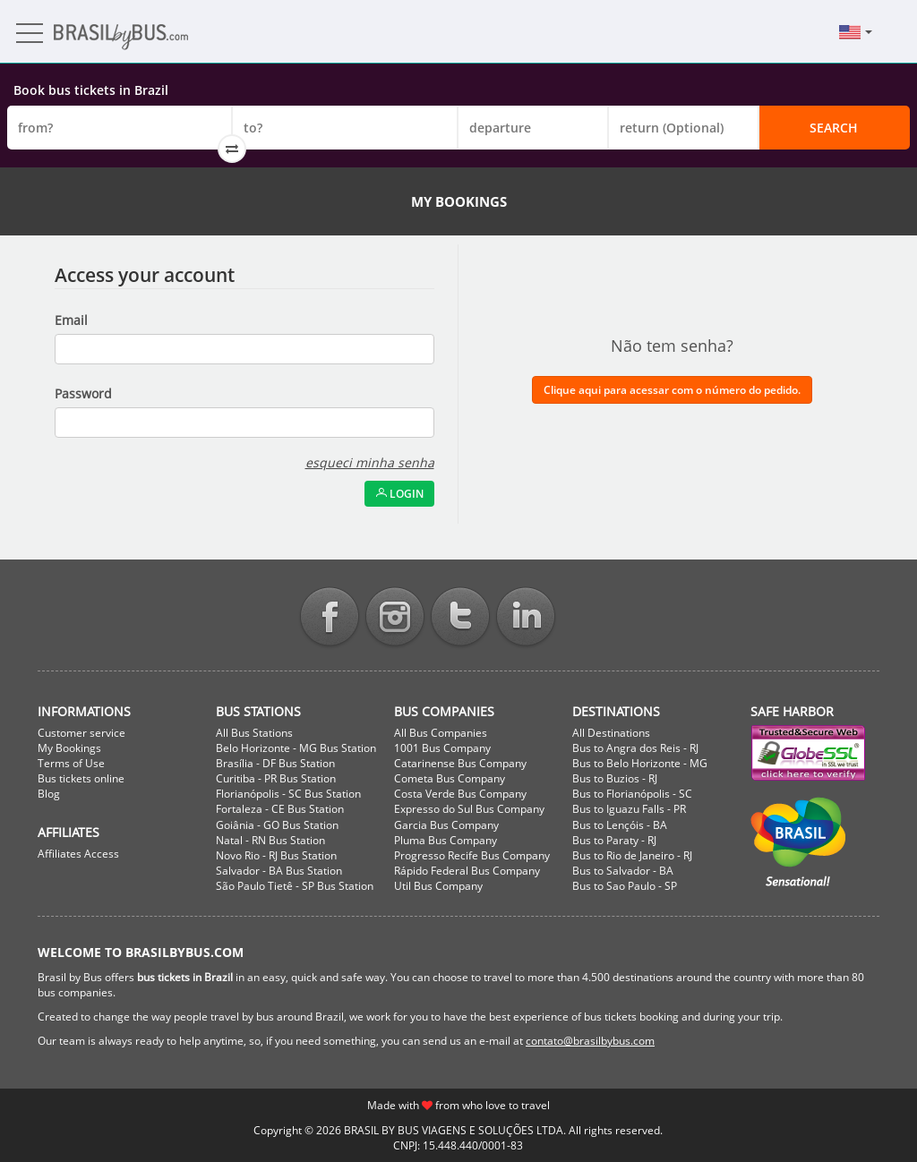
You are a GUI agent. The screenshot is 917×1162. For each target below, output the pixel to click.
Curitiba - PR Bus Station (276, 778)
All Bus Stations (254, 732)
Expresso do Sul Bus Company (469, 808)
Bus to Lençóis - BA (619, 825)
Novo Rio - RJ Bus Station (276, 855)
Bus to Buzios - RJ (614, 778)
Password (83, 393)
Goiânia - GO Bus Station (277, 825)
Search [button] (834, 127)
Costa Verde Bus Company (460, 793)
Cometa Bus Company (449, 778)
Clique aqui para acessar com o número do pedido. (672, 389)
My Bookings (69, 748)
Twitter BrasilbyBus (460, 618)
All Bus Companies (440, 732)
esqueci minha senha (369, 462)
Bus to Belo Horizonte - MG (639, 763)
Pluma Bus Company (445, 840)
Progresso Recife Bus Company (472, 855)
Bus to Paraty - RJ (614, 840)
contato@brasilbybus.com (590, 1040)
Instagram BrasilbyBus (395, 618)
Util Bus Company (438, 885)
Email (71, 320)
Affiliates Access (78, 853)
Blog (49, 793)
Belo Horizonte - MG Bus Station (296, 748)
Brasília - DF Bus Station (275, 763)
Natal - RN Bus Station (270, 840)
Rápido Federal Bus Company (467, 870)
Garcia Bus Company (446, 825)
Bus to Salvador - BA (622, 870)
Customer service (81, 732)
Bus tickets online (81, 778)
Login (399, 493)
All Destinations (611, 732)
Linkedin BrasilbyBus (525, 618)
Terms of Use (71, 763)
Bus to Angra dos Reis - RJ (635, 748)
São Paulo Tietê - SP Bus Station (294, 885)
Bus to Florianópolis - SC (632, 793)
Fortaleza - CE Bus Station (280, 808)
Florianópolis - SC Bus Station (288, 793)
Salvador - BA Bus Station (279, 870)
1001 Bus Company (442, 748)
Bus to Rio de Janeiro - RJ (632, 855)
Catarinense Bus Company (460, 763)
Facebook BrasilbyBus (329, 618)
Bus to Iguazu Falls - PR (629, 808)
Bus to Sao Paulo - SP (624, 885)
